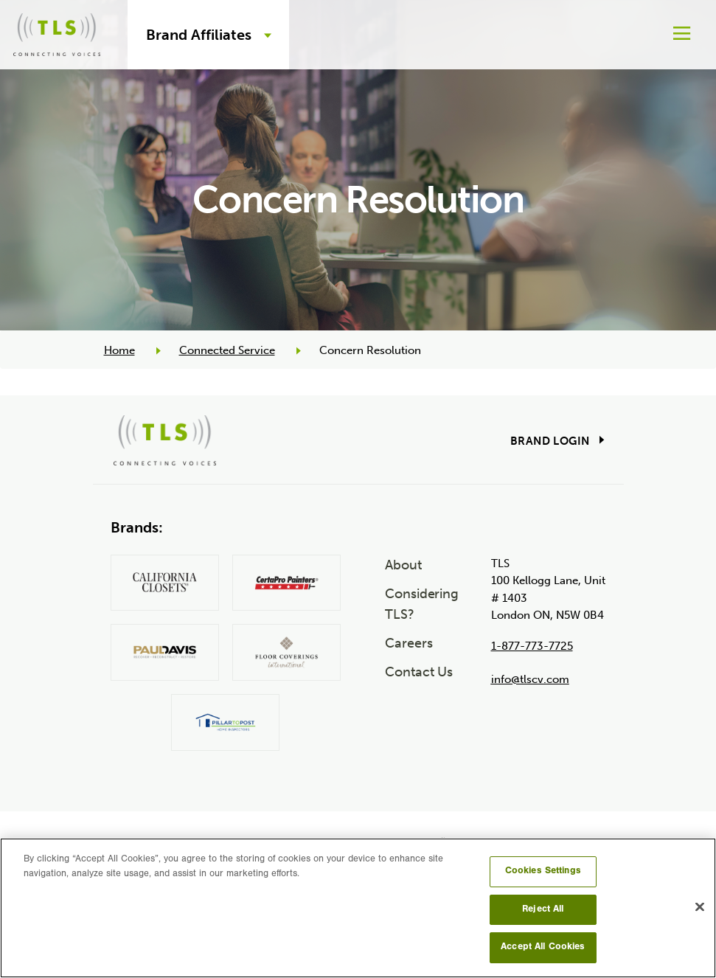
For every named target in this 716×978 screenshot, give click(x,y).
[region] (358, 908)
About (403, 565)
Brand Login (549, 441)
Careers (408, 643)
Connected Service (227, 350)
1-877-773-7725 (532, 646)
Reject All (542, 910)
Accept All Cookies (543, 947)
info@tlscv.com (530, 679)
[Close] (700, 907)
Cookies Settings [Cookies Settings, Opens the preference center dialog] (543, 871)
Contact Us (419, 672)
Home (119, 350)
